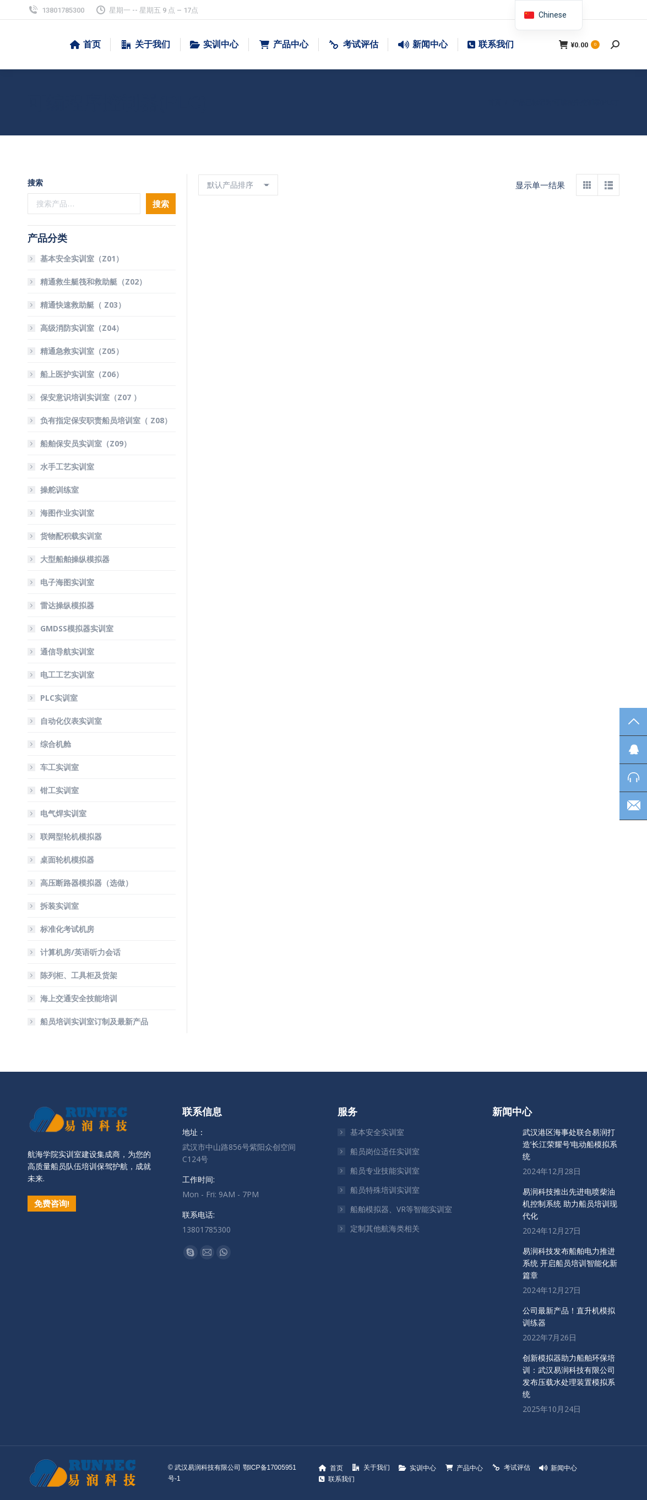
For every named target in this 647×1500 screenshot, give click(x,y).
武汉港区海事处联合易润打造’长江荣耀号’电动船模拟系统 (570, 1144)
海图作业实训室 (67, 513)
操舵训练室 (59, 489)
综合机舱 (55, 744)
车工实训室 (59, 767)
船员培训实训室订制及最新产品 (94, 1021)
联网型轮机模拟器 (71, 836)
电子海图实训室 (67, 582)
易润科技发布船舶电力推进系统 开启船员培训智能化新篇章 (570, 1263)
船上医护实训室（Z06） (81, 374)
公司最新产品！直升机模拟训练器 (569, 1316)
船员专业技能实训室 (385, 1170)
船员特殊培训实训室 (385, 1190)
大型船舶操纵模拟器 (75, 559)
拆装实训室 (59, 906)
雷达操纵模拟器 (67, 605)
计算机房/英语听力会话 (80, 952)
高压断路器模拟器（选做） (86, 882)
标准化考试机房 (67, 929)
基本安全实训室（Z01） (81, 258)
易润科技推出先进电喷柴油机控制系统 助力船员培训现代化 (570, 1203)
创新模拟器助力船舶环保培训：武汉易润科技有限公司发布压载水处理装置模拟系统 (569, 1375)
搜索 (35, 182)
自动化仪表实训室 (71, 721)
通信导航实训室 (67, 651)
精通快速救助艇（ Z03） (83, 304)
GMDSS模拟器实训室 (76, 628)
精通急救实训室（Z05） (81, 351)
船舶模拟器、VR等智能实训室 (401, 1209)
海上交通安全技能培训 (78, 998)
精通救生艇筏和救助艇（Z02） (93, 281)
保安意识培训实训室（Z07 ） (90, 397)
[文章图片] (503, 1137)
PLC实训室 (59, 697)
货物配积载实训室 (71, 536)
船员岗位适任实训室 (385, 1151)
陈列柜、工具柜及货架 (78, 975)
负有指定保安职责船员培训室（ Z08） (106, 420)
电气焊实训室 (63, 813)
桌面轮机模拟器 (67, 859)
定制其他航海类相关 (385, 1228)
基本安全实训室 (377, 1132)
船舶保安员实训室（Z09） (85, 443)
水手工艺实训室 (67, 466)
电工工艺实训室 (67, 674)
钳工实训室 (59, 790)
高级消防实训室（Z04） (81, 328)
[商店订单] (238, 184)
